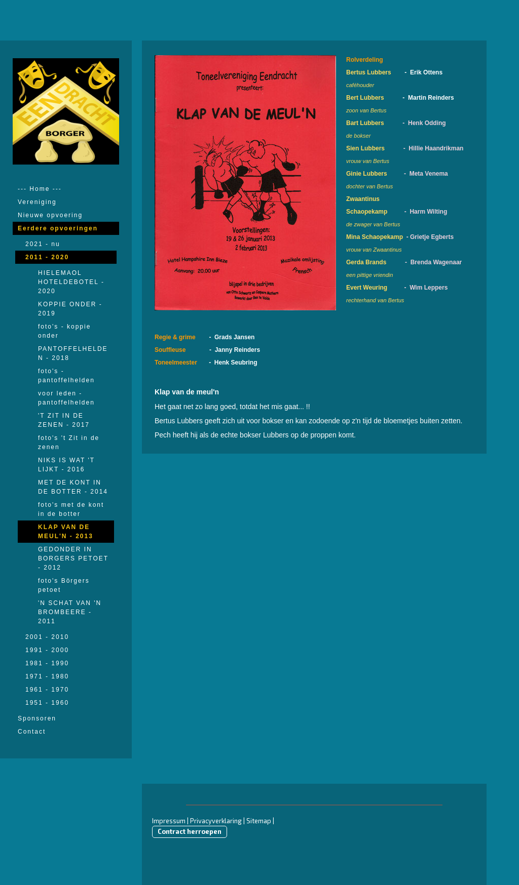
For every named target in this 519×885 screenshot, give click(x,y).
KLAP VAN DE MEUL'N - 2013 (65, 532)
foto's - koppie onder (64, 331)
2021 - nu (42, 244)
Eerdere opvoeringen (58, 228)
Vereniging (37, 202)
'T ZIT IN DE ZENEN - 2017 (64, 420)
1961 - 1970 (47, 689)
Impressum (169, 821)
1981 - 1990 (47, 663)
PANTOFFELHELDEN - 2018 (73, 353)
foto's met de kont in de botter (71, 509)
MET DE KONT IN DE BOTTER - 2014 (73, 487)
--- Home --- (40, 188)
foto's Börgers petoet (64, 585)
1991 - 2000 (47, 650)
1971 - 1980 (47, 676)
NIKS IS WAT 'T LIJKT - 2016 (66, 465)
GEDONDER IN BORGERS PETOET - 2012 (73, 558)
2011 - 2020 (47, 257)
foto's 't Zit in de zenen (68, 442)
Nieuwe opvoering (50, 215)
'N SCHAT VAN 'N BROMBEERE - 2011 (69, 612)
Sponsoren (37, 718)
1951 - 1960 (47, 702)
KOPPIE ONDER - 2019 (70, 309)
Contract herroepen (189, 831)
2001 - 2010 (47, 636)
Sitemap (258, 821)
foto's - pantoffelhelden (66, 376)
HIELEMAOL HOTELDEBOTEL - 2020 (71, 282)
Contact (32, 731)
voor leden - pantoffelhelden (66, 398)
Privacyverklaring (216, 821)
